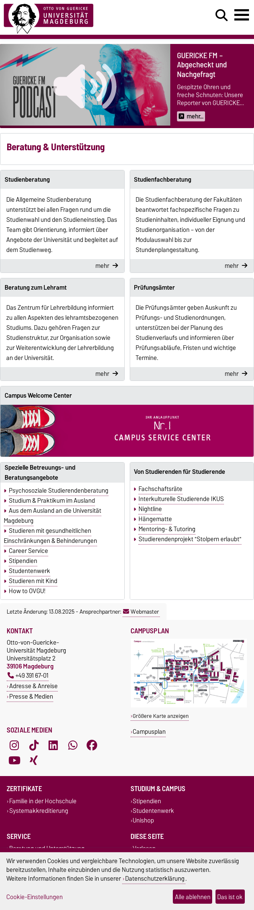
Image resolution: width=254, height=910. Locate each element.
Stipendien (23, 561)
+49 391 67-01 (28, 675)
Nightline (150, 509)
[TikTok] (33, 745)
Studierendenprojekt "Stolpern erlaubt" (190, 539)
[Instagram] (14, 745)
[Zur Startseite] (48, 17)
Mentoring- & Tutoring (167, 529)
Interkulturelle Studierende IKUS (181, 499)
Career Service (28, 551)
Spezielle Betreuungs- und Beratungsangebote (40, 473)
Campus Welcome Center (38, 396)
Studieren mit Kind (33, 581)
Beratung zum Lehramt (36, 288)
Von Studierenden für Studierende (179, 472)
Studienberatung (27, 180)
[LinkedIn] (53, 745)
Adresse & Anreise (33, 686)
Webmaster (141, 612)
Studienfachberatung (162, 180)
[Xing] (33, 760)
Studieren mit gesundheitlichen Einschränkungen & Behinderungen (50, 536)
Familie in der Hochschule (43, 801)
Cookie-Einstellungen (34, 897)
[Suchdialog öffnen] (222, 15)
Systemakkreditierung (38, 810)
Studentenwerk (29, 571)
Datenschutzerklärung (155, 878)
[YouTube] (14, 760)
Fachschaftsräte (160, 489)
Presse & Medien (31, 696)
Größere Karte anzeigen (161, 716)
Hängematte (155, 519)
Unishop (143, 820)
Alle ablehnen (192, 897)
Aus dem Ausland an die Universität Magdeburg (52, 516)
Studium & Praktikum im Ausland (52, 501)
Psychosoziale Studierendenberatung (58, 491)
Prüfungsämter (154, 288)
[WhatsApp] (72, 745)
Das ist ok (230, 897)
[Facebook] (92, 745)
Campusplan (149, 731)
